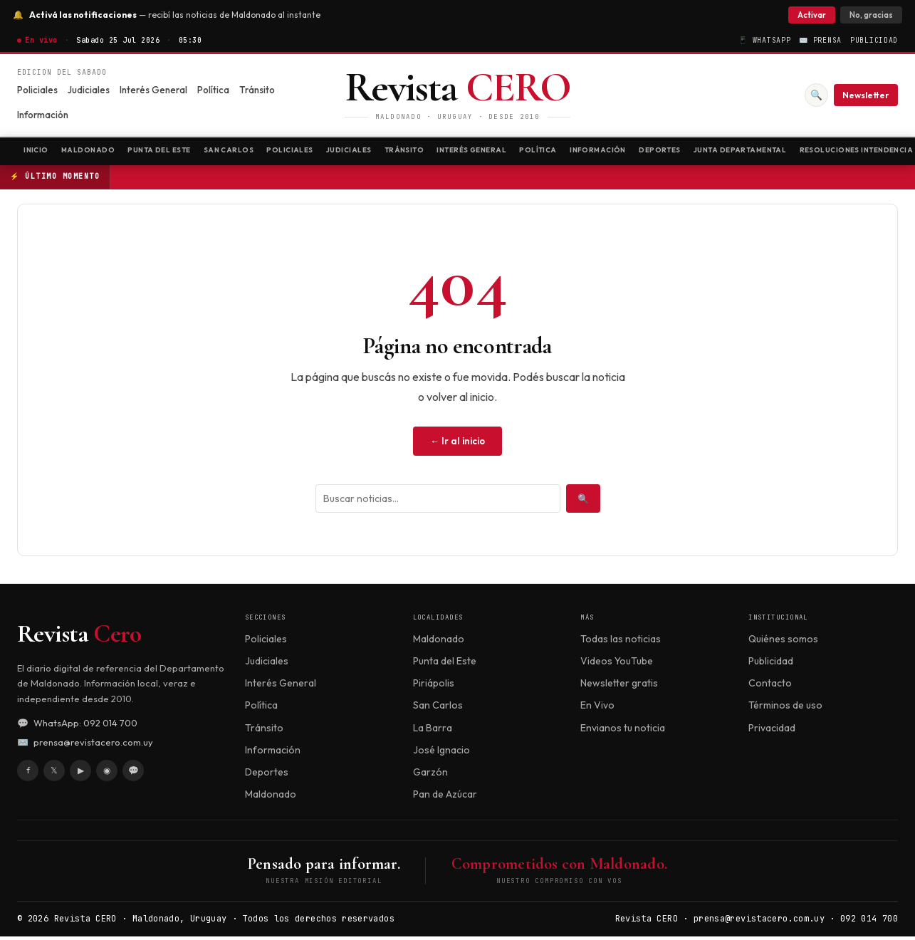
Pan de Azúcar (445, 797)
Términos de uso (785, 709)
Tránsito (257, 89)
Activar (807, 15)
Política (213, 89)
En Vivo (597, 709)
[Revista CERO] (458, 94)
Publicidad (874, 40)
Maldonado (100, 152)
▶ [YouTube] (81, 773)
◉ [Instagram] (106, 773)
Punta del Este (185, 152)
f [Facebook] (28, 773)
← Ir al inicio (457, 444)
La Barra (432, 731)
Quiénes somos (783, 642)
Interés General (153, 89)
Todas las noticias (620, 642)
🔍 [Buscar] (815, 95)
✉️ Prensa (820, 40)
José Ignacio (441, 753)
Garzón (430, 775)
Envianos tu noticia (622, 731)
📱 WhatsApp (764, 40)
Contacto (770, 687)
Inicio (39, 152)
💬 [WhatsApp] (133, 773)
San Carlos (267, 152)
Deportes (775, 152)
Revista (79, 637)
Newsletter (865, 95)
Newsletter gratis (619, 687)
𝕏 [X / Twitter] (54, 773)
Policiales (37, 89)
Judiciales (89, 89)
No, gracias (867, 15)
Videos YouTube (616, 665)
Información (42, 114)
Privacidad (771, 731)
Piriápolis (433, 687)
